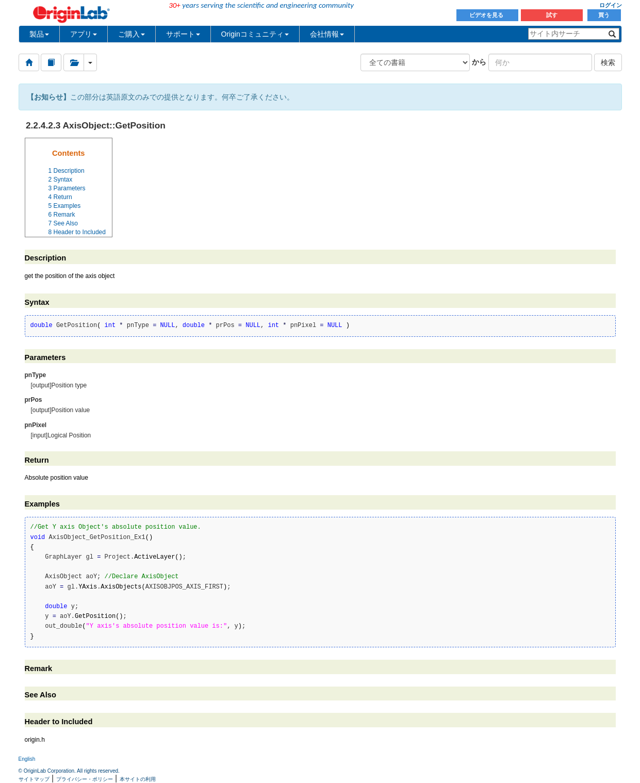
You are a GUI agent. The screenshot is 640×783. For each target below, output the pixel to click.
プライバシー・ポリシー (84, 779)
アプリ (83, 34)
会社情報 (327, 34)
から (479, 62)
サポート (183, 34)
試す (551, 15)
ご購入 (131, 34)
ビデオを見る (487, 15)
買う (604, 15)
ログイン (610, 5)
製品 (39, 34)
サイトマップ (34, 779)
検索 (608, 62)
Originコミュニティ (255, 34)
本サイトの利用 (138, 779)
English (27, 759)
